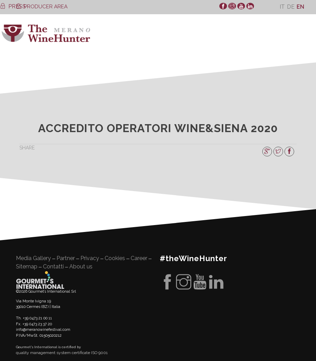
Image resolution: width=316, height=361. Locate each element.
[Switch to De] (291, 7)
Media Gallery (33, 258)
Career (139, 258)
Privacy (89, 258)
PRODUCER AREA (42, 6)
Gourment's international (40, 280)
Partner (65, 258)
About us (81, 266)
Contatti (53, 266)
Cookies (115, 258)
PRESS (13, 6)
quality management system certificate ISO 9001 (62, 352)
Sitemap (26, 266)
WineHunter (46, 33)
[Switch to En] (300, 7)
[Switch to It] (282, 7)
